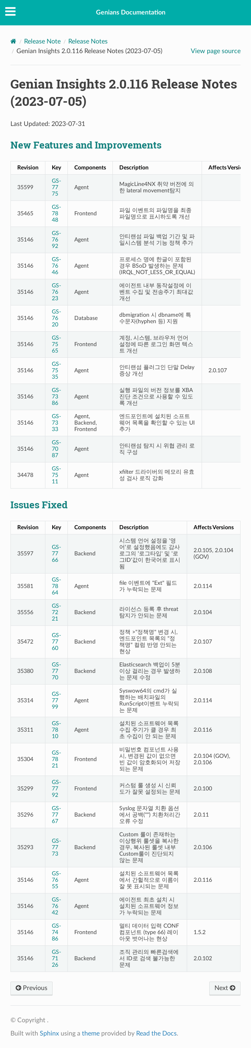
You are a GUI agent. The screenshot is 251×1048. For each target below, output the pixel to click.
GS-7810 (56, 729)
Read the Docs (156, 1033)
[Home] (13, 41)
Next (224, 988)
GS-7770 (56, 671)
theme (91, 1033)
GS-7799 (56, 700)
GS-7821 (56, 759)
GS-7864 (56, 586)
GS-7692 (56, 239)
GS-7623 (56, 292)
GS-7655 (56, 880)
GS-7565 (56, 344)
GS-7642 (56, 906)
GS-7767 (56, 814)
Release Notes (88, 41)
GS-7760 (56, 641)
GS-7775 (56, 187)
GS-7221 (56, 612)
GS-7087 (56, 448)
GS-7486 (56, 932)
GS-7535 (56, 370)
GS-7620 (56, 318)
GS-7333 (56, 422)
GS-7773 (56, 847)
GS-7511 (56, 475)
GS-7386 (56, 396)
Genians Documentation (130, 12)
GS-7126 (56, 958)
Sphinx (49, 1033)
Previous (31, 988)
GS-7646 (56, 265)
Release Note (42, 41)
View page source (216, 51)
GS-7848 (56, 213)
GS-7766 (56, 553)
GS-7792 (56, 788)
